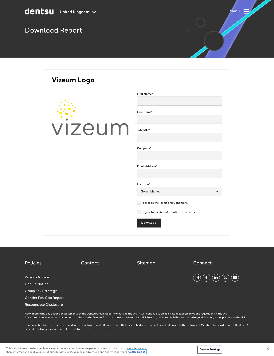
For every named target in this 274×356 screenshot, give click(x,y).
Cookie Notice (37, 284)
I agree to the (165, 203)
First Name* (145, 94)
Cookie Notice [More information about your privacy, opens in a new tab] (136, 352)
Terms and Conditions (173, 203)
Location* (143, 184)
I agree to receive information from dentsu (169, 212)
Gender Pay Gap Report (44, 298)
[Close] (268, 348)
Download (148, 222)
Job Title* (143, 130)
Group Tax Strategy (41, 291)
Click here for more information (100, 329)
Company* (144, 148)
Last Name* (145, 112)
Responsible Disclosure (44, 305)
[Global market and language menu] (78, 12)
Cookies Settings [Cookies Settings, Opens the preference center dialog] (209, 349)
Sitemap (146, 263)
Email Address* (147, 166)
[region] (137, 349)
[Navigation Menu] (239, 11)
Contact (90, 263)
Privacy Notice (37, 277)
